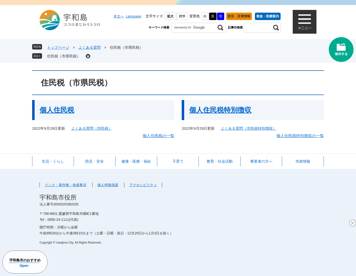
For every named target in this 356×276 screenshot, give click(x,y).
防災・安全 (94, 161)
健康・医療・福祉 (136, 161)
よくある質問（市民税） (91, 128)
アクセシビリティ (143, 185)
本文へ (118, 16)
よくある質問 (89, 47)
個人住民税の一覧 (158, 136)
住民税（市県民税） (63, 56)
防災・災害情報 (239, 16)
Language (133, 16)
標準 (182, 16)
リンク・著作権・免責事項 (65, 185)
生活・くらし (53, 161)
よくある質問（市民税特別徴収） (248, 128)
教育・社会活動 (220, 161)
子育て (177, 161)
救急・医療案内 (267, 16)
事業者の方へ (261, 161)
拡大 (170, 16)
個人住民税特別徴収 (220, 110)
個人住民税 (57, 110)
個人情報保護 (107, 185)
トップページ (58, 47)
